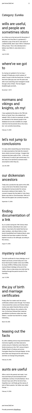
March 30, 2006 (6, 321)
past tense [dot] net (8, 3)
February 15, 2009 (6, 130)
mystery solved (13, 253)
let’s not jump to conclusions (14, 142)
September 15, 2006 (7, 201)
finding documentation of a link (16, 215)
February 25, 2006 (6, 359)
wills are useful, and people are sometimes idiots (15, 28)
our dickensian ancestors (13, 177)
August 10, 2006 (6, 243)
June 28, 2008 (5, 165)
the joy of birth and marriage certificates (13, 291)
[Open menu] (29, 3)
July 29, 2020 (5, 54)
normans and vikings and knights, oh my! (13, 104)
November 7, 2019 (7, 90)
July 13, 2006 (5, 277)
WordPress (17, 409)
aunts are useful (14, 369)
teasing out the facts (13, 333)
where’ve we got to (14, 66)
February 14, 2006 (6, 391)
